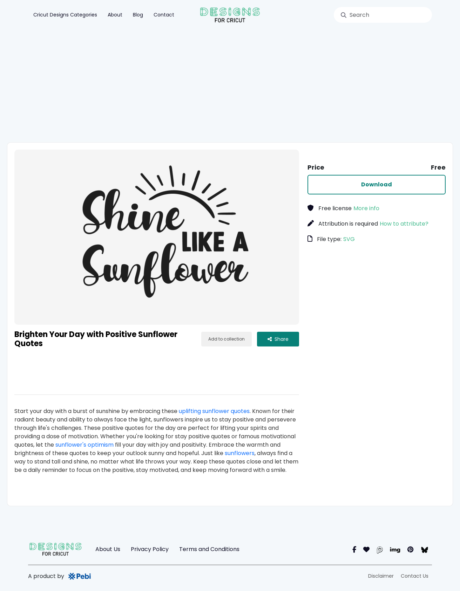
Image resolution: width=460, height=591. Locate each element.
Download (376, 184)
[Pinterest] (410, 549)
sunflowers (240, 453)
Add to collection (226, 339)
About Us (107, 549)
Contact (164, 14)
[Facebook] (354, 549)
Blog (138, 14)
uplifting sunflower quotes (214, 411)
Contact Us (414, 575)
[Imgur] (395, 549)
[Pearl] (379, 549)
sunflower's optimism (84, 445)
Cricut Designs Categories (65, 14)
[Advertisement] (238, 86)
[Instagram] (366, 549)
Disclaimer (381, 575)
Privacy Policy (150, 549)
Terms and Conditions (209, 549)
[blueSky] (424, 549)
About (115, 14)
